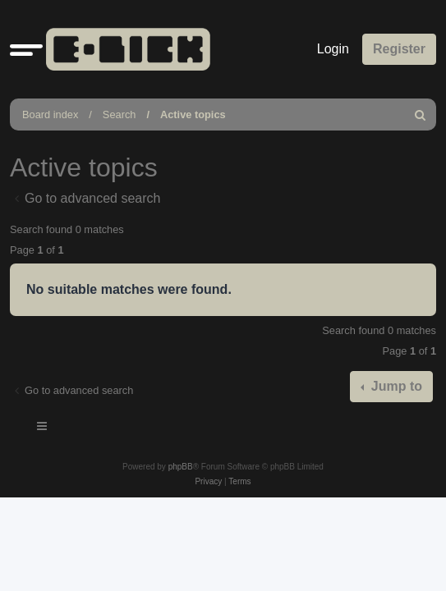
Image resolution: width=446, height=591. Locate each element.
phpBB (180, 466)
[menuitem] (420, 114)
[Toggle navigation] (43, 428)
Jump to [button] (394, 386)
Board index (50, 114)
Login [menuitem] (333, 49)
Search (119, 114)
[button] (26, 49)
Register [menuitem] (399, 49)
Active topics (193, 114)
